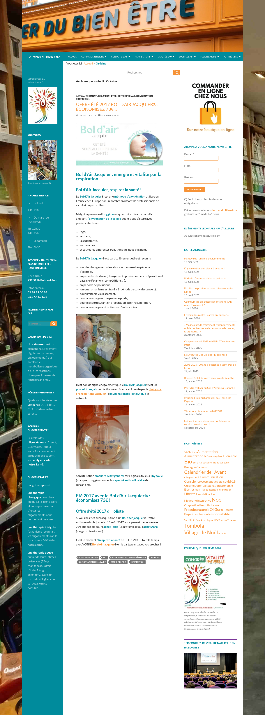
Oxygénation (144, 96)
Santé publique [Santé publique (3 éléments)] (204, 520)
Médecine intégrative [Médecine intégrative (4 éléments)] (197, 500)
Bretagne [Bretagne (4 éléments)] (190, 467)
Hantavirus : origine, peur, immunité (204, 258)
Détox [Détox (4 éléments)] (198, 485)
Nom (187, 165)
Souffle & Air (186, 56)
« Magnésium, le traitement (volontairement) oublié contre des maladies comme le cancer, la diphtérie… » (209, 328)
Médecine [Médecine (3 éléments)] (209, 494)
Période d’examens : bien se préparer (205, 278)
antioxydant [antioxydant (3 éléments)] (216, 456)
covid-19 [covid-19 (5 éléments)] (229, 481)
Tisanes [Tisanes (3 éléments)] (231, 520)
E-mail (189, 154)
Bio (104, 557)
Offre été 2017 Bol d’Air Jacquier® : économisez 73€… (117, 107)
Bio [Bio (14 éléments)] (188, 461)
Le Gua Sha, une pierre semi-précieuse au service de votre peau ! (207, 422)
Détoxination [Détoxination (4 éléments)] (211, 485)
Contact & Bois (119, 56)
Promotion (83, 98)
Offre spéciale (126, 96)
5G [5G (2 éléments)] (185, 452)
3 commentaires (110, 115)
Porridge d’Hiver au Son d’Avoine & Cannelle (209, 387)
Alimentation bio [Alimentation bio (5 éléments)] (196, 456)
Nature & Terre (142, 56)
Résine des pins (118, 562)
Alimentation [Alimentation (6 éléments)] (207, 451)
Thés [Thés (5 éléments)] (216, 520)
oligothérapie (37, 485)
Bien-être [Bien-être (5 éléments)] (230, 456)
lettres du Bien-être (224, 210)
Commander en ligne (92, 56)
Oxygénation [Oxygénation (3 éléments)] (191, 505)
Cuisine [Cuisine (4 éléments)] (189, 485)
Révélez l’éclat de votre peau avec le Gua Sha (209, 377)
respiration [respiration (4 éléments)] (201, 514)
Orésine (155, 557)
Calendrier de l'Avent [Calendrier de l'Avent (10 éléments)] (205, 472)
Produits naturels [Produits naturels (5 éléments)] (196, 510)
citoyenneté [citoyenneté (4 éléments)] (191, 477)
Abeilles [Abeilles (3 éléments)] (192, 452)
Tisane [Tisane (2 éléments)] (224, 520)
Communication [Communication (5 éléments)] (211, 477)
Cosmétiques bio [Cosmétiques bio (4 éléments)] (211, 481)
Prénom (189, 177)
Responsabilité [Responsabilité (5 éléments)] (219, 514)
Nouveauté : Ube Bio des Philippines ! (205, 354)
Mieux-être (109, 96)
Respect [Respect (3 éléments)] (188, 514)
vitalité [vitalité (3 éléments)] (222, 533)
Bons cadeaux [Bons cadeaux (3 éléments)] (221, 462)
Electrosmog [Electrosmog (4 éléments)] (192, 489)
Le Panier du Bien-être (44, 57)
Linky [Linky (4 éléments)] (199, 494)
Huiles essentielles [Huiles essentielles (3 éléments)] (211, 489)
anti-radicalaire (88, 557)
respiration (137, 562)
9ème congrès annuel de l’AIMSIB (203, 411)
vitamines (34, 404)
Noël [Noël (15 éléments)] (217, 499)
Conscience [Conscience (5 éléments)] (192, 481)
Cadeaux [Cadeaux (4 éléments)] (202, 467)
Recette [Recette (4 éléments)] (228, 509)
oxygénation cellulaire (92, 562)
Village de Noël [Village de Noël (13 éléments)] (201, 532)
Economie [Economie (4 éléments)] (226, 485)
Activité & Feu (231, 56)
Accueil (72, 56)
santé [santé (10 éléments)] (189, 519)
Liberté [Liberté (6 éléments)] (189, 493)
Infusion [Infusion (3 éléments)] (227, 489)
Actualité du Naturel (89, 96)
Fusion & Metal (208, 56)
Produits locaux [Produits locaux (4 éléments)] (209, 505)
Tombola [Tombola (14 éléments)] (194, 525)
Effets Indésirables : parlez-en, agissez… (206, 314)
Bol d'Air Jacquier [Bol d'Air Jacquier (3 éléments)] (202, 462)
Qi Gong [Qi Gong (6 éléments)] (216, 509)
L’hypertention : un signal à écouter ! (204, 268)
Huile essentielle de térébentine (129, 557)
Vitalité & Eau (165, 56)
